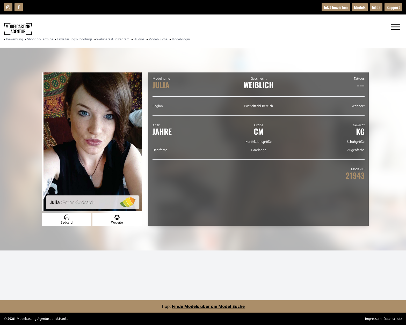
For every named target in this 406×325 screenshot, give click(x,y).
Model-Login (180, 39)
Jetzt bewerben (336, 7)
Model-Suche (157, 39)
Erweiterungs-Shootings (73, 39)
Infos (376, 7)
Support (393, 7)
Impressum (373, 319)
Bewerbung (13, 39)
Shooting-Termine (39, 39)
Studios (138, 39)
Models (360, 7)
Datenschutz (393, 319)
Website (117, 219)
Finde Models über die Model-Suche (208, 306)
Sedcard (66, 219)
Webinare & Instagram (112, 39)
